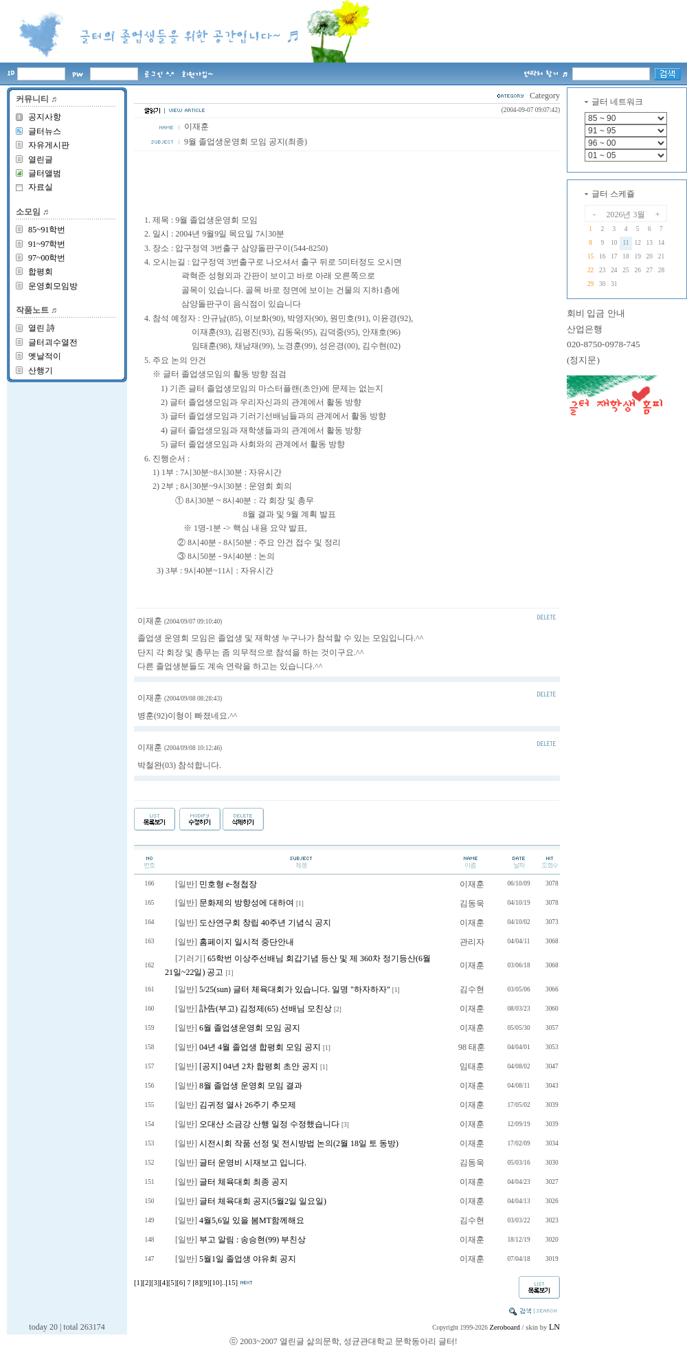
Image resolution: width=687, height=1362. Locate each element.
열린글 (40, 159)
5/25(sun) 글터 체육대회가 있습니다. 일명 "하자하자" (294, 989)
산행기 (40, 370)
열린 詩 (41, 328)
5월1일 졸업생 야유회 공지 (247, 1259)
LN (554, 1327)
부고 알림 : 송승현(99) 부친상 (252, 1239)
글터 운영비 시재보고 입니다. (252, 1162)
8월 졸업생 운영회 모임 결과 (250, 1085)
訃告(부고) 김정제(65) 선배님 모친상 (265, 1008)
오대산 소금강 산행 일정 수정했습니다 (269, 1124)
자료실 (40, 187)
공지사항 (44, 117)
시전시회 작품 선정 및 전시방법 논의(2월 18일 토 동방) (298, 1143)
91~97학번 (47, 244)
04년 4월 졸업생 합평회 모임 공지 (260, 1047)
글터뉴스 (44, 131)
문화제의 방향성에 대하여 (246, 903)
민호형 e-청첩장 (228, 884)
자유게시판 (48, 145)
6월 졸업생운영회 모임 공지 (249, 1028)
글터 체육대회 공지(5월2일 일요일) (262, 1201)
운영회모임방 (53, 286)
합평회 (40, 271)
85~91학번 (47, 229)
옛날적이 (44, 356)
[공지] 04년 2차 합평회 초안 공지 (258, 1066)
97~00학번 (47, 258)
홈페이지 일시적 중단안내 (246, 942)
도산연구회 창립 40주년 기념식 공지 (265, 922)
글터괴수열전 (53, 342)
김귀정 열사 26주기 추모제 (247, 1105)
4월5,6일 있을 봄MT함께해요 (251, 1220)
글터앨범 (44, 173)
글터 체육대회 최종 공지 (243, 1182)
